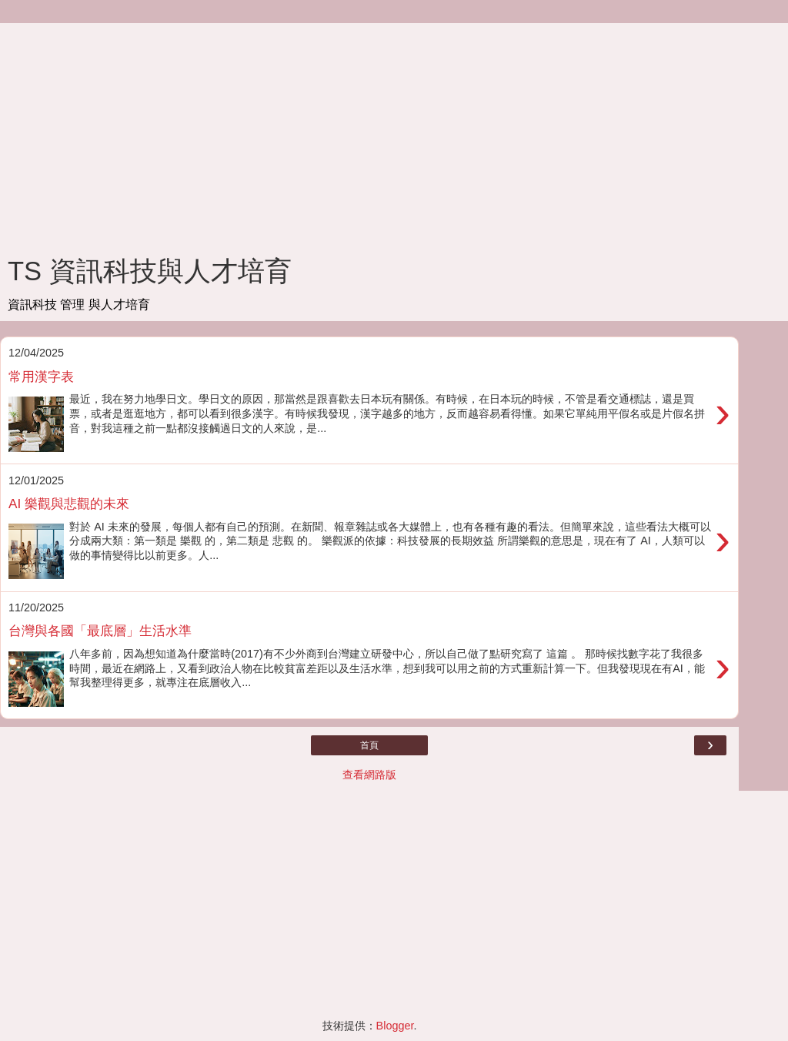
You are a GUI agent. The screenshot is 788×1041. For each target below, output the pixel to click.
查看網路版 (369, 774)
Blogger (395, 1025)
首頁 (369, 745)
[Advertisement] (369, 131)
